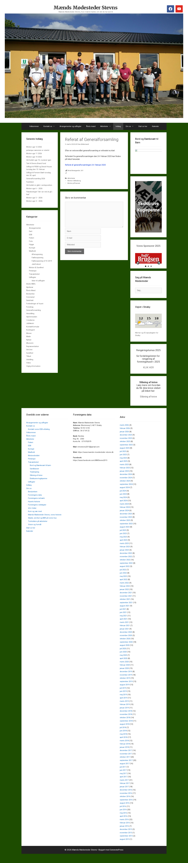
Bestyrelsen (32, 500)
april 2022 (123, 588)
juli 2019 (123, 696)
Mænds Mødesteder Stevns (86, 8)
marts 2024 (124, 512)
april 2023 (123, 548)
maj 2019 (123, 703)
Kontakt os (50, 126)
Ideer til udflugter (38, 281)
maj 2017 (123, 782)
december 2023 (126, 522)
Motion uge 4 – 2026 (34, 201)
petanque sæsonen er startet (37, 150)
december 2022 (126, 562)
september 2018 (126, 729)
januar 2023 (124, 558)
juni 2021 (123, 621)
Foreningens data (35, 503)
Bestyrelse (30, 294)
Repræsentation (32, 346)
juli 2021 (123, 617)
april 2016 (123, 825)
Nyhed (28, 340)
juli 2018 (123, 736)
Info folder (32, 516)
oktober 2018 (125, 726)
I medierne (30, 320)
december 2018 (126, 719)
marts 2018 (124, 749)
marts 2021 (124, 631)
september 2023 (126, 532)
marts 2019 (124, 709)
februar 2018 (125, 752)
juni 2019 (123, 700)
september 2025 (126, 453)
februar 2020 (125, 673)
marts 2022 (124, 591)
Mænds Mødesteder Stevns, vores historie (44, 523)
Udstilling (29, 359)
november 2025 (126, 446)
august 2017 (124, 772)
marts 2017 (124, 788)
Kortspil (32, 248)
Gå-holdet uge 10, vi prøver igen (38, 160)
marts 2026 (124, 433)
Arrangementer (35, 228)
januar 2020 (124, 677)
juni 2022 (123, 581)
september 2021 (126, 611)
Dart (30, 231)
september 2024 (126, 493)
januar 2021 (124, 637)
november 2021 (126, 604)
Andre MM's (30, 284)
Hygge (31, 244)
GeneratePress (116, 858)
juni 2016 (123, 818)
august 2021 (124, 614)
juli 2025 (123, 460)
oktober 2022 (125, 568)
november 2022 (126, 565)
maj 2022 (123, 585)
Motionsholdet (33, 464)
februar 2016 (125, 831)
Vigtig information (33, 366)
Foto (31, 241)
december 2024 (126, 483)
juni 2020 (123, 660)
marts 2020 (124, 670)
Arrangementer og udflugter (70, 126)
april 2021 (123, 627)
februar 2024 (125, 516)
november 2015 (126, 841)
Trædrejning (34, 480)
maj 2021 (123, 624)
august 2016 (124, 811)
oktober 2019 (125, 686)
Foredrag (29, 307)
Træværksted (34, 274)
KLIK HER (148, 375)
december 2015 (126, 838)
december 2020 (126, 640)
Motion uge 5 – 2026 (34, 198)
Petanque (32, 271)
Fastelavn (30, 182)
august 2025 (124, 456)
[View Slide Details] (148, 258)
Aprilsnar (29, 287)
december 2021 (126, 601)
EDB (30, 235)
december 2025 (126, 443)
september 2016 (126, 808)
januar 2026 (124, 440)
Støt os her (142, 126)
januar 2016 (124, 834)
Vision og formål (34, 533)
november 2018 (126, 723)
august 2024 (124, 496)
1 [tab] (145, 274)
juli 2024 (123, 499)
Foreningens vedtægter (37, 513)
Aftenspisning (37, 254)
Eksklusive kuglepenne (38, 487)
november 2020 (126, 644)
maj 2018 (123, 742)
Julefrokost (36, 264)
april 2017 (123, 785)
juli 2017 (123, 775)
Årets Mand (30, 290)
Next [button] (159, 271)
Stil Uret (29, 350)
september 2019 (126, 690)
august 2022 (124, 575)
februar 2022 (125, 594)
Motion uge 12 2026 (34, 147)
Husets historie (34, 510)
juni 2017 (123, 779)
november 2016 (126, 801)
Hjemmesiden (31, 317)
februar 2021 (125, 634)
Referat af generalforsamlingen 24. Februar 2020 (85, 165)
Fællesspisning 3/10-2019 (42, 261)
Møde (28, 336)
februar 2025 (125, 476)
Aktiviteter (106, 126)
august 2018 (124, 733)
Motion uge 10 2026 (34, 157)
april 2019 (123, 706)
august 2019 (124, 693)
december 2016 (126, 798)
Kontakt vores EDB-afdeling (39, 438)
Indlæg (118, 126)
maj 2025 (123, 466)
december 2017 (126, 759)
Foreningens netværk (36, 507)
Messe (29, 333)
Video (28, 363)
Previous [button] (138, 271)
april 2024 (123, 509)
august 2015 (124, 848)
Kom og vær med (35, 520)
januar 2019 (124, 716)
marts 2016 (124, 828)
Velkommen (34, 126)
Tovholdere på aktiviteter (37, 530)
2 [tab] (148, 274)
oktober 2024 (125, 489)
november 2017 (126, 762)
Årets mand (90, 126)
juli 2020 (123, 657)
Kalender (155, 126)
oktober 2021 (125, 608)
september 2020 (126, 650)
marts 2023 (124, 552)
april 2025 (123, 470)
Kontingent (30, 330)
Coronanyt (30, 297)
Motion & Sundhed (36, 267)
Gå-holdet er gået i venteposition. (39, 185)
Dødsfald (29, 300)
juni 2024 (123, 502)
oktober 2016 (125, 805)
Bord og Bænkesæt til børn (40, 474)
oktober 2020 (125, 647)
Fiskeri (31, 238)
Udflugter (32, 277)
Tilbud (28, 356)
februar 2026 (125, 437)
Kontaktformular (32, 327)
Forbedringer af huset (34, 304)
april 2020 (123, 667)
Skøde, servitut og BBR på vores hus (42, 526)
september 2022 (126, 571)
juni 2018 (123, 739)
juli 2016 (123, 815)
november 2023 (126, 525)
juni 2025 (123, 463)
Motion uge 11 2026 (34, 153)
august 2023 (124, 535)
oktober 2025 (125, 450)
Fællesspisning (37, 258)
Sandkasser (34, 477)
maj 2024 (123, 506)
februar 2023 (125, 555)
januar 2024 (124, 519)
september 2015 (126, 844)
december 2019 (126, 680)
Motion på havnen (74, 183)
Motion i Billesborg (74, 181)
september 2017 (126, 769)
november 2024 (126, 486)
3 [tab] (151, 274)
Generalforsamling (33, 310)
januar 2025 (124, 479)
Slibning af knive (148, 405)
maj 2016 (123, 821)
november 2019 (126, 683)
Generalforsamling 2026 (35, 179)
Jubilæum (30, 323)
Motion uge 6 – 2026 (34, 188)
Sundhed (29, 353)
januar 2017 (124, 795)
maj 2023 (123, 545)
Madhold (32, 251)
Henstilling (30, 313)
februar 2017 (125, 792)
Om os (131, 126)
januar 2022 (124, 598)
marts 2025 (124, 473)
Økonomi (29, 343)
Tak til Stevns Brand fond (36, 163)
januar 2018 (124, 755)
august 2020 (124, 654)
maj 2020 (123, 663)
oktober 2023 (125, 529)
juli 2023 (123, 539)
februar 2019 (125, 713)
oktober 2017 (125, 765)
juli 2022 (123, 578)
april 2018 (123, 746)
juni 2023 (123, 542)
